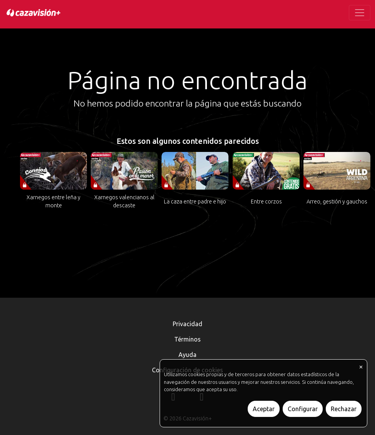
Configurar (303, 408)
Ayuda (187, 354)
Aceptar (264, 408)
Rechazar (344, 408)
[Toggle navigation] (359, 12)
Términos (187, 339)
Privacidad (187, 323)
